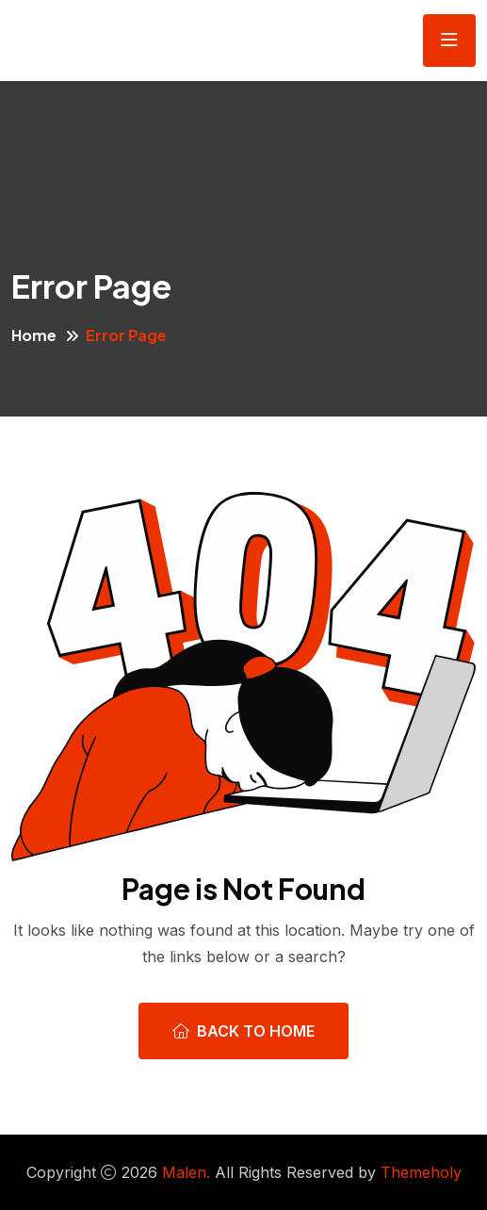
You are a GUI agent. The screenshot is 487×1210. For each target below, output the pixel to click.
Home (34, 335)
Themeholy (421, 1172)
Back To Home (243, 1031)
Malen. (186, 1172)
